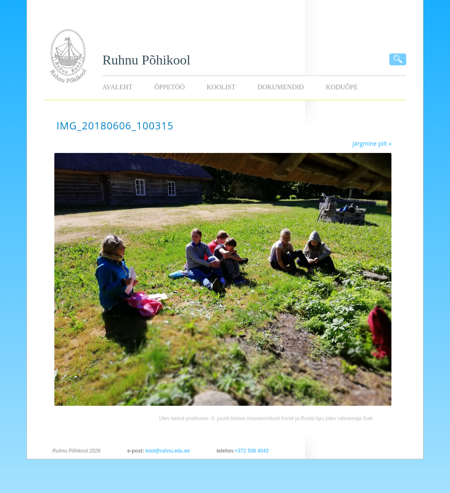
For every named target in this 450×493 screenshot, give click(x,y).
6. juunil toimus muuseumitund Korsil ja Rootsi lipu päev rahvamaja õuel (292, 418)
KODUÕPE (342, 87)
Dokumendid (280, 87)
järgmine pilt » (372, 143)
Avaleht (117, 87)
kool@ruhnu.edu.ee (167, 451)
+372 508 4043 (251, 451)
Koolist (220, 87)
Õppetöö (169, 87)
